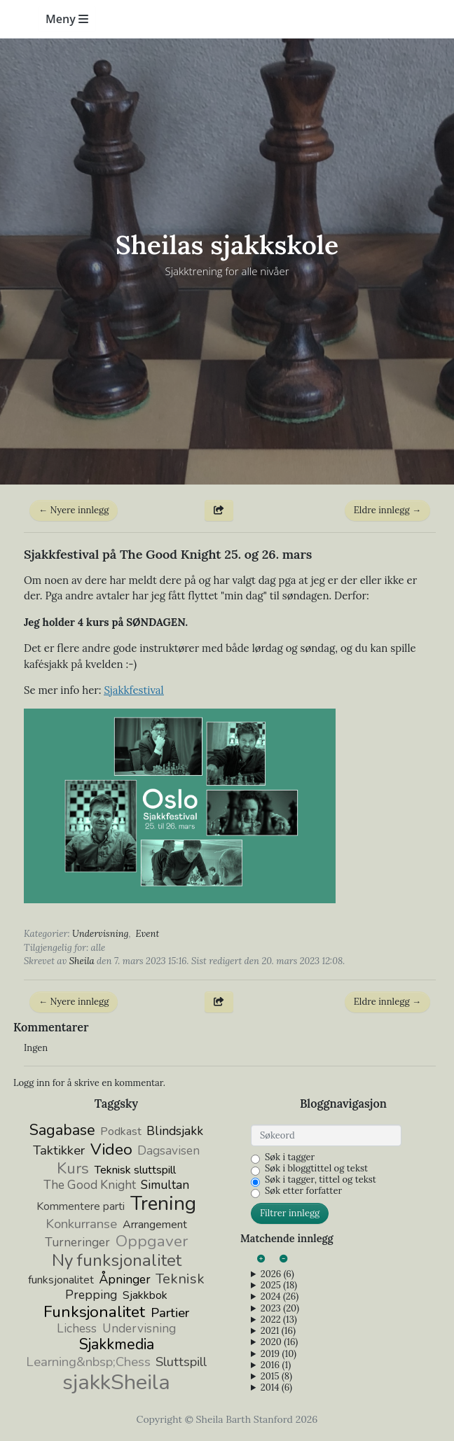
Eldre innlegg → (387, 510)
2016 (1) (276, 1365)
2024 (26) (279, 1296)
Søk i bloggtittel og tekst (316, 1168)
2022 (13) (279, 1319)
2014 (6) (276, 1387)
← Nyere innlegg (74, 510)
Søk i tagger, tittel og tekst (320, 1179)
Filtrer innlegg (289, 1213)
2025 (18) (279, 1285)
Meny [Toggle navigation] (67, 19)
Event (148, 934)
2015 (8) (276, 1376)
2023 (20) (280, 1308)
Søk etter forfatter (303, 1191)
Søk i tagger (290, 1157)
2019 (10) (278, 1354)
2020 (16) (279, 1342)
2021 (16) (278, 1331)
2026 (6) (277, 1274)
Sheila (82, 961)
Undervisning (100, 934)
